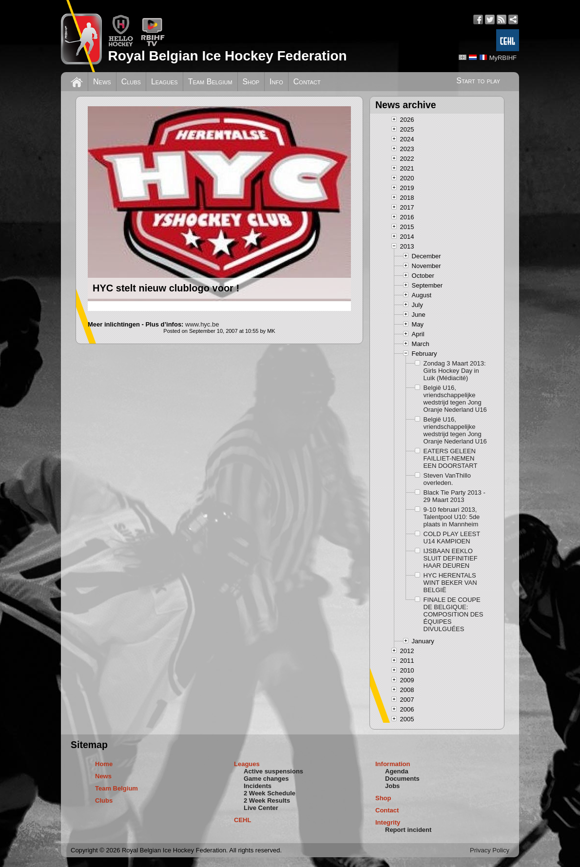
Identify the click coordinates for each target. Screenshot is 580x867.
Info (276, 81)
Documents (402, 778)
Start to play (478, 81)
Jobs (392, 786)
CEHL (242, 820)
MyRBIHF (503, 57)
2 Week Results (267, 800)
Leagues (164, 81)
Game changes (266, 778)
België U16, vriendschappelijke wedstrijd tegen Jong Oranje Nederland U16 (455, 398)
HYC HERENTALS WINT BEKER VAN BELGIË (450, 583)
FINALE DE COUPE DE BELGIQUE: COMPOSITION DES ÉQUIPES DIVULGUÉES (453, 614)
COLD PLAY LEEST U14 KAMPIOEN (452, 537)
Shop (251, 81)
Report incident (408, 829)
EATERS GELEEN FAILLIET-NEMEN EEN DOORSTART (451, 458)
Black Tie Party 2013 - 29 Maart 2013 (454, 496)
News (102, 81)
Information (392, 764)
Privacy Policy (489, 850)
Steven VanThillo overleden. (447, 479)
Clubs (131, 81)
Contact (307, 81)
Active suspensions (273, 771)
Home (104, 764)
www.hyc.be (202, 324)
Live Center (261, 807)
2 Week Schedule (269, 793)
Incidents (257, 786)
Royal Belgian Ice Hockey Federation (227, 55)
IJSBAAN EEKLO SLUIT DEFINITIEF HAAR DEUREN (451, 558)
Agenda (396, 771)
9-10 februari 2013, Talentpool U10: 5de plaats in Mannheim (452, 517)
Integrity (387, 822)
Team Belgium (210, 81)
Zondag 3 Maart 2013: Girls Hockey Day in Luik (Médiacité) (455, 371)
